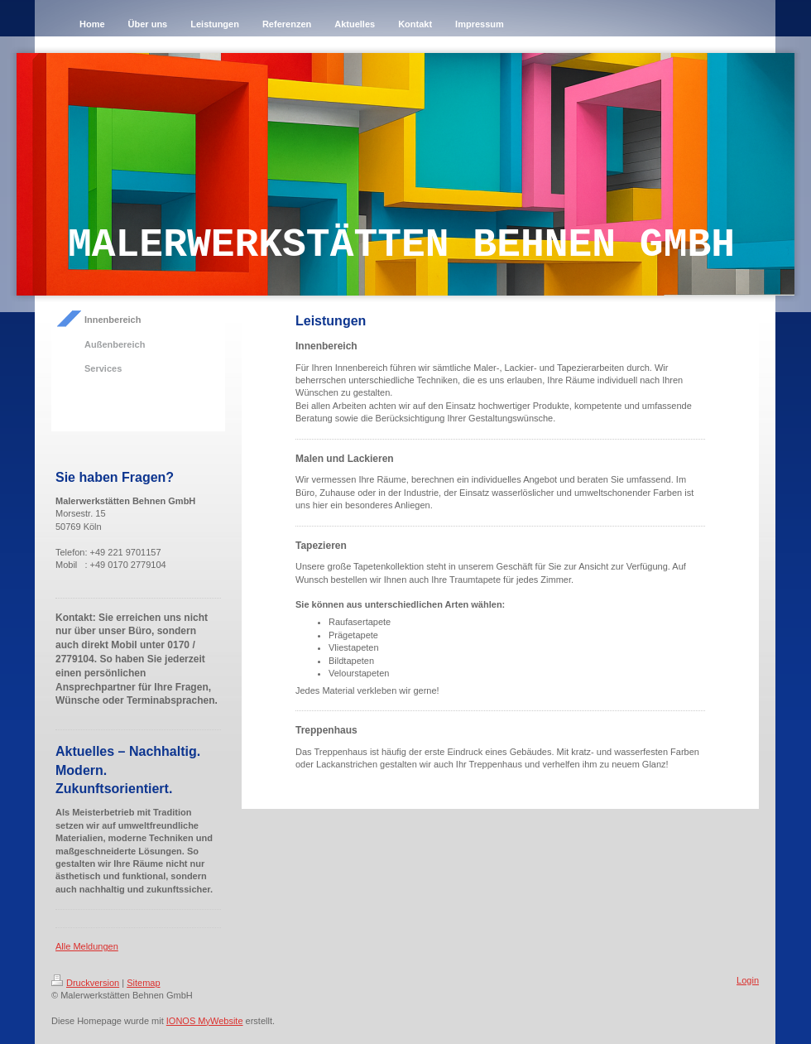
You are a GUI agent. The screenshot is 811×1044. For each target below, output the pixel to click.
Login (748, 980)
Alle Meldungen (86, 946)
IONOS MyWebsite (204, 1021)
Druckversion (85, 983)
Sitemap (143, 983)
